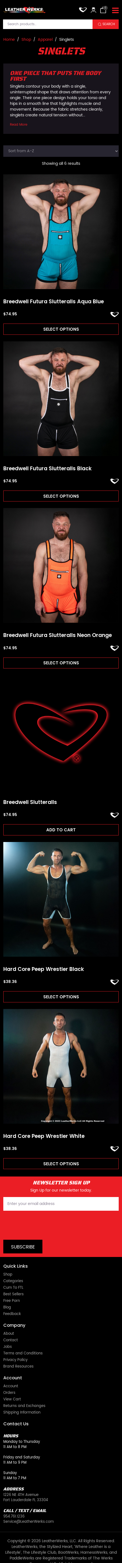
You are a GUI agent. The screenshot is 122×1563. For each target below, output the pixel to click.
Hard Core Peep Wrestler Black (43, 969)
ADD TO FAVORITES (114, 314)
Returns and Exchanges (24, 1406)
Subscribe (23, 1247)
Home (9, 39)
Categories (13, 1281)
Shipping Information (21, 1412)
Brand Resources (18, 1366)
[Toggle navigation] (115, 11)
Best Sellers (13, 1294)
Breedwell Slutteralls (30, 802)
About (8, 1333)
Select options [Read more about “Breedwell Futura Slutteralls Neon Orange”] (61, 663)
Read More (18, 124)
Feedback (12, 1314)
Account (10, 1386)
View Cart (12, 1399)
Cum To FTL (13, 1287)
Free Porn (11, 1301)
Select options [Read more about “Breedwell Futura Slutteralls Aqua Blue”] (61, 329)
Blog (7, 1307)
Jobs (7, 1346)
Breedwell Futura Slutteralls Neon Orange (57, 635)
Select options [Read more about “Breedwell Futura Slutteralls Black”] (61, 496)
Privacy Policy (15, 1360)
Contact (10, 1340)
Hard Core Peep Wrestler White (44, 1136)
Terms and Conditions (23, 1353)
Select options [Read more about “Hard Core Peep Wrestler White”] (61, 1164)
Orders (9, 1392)
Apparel (45, 39)
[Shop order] (61, 151)
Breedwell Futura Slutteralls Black (47, 469)
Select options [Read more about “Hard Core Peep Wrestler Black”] (61, 997)
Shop (26, 39)
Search (108, 24)
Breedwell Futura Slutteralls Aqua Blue (53, 302)
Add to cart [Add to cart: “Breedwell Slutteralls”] (61, 830)
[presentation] (45, 1225)
